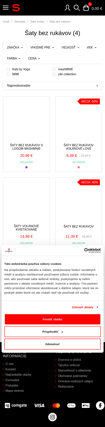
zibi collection (67, 74)
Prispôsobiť (52, 331)
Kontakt (10, 369)
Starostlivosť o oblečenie (74, 370)
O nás (9, 363)
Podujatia (11, 385)
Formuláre (12, 380)
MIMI (15, 74)
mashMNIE (65, 69)
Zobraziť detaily (82, 307)
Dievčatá (20, 21)
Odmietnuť (52, 344)
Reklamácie (66, 386)
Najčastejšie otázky (18, 374)
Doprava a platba (69, 359)
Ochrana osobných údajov (75, 381)
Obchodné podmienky (73, 376)
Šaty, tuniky (37, 21)
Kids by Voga (21, 69)
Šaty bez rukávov (60, 21)
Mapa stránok (14, 390)
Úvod (6, 21)
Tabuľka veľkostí (69, 365)
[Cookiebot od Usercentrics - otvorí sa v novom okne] (84, 250)
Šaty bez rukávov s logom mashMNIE (26, 147)
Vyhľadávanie (77, 8)
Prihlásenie (68, 8)
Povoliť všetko (52, 319)
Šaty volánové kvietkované (26, 227)
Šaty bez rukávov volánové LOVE (79, 147)
